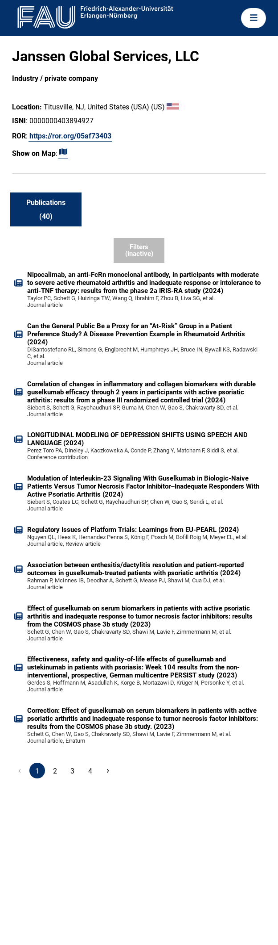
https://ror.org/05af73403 (70, 136)
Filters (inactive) (139, 250)
